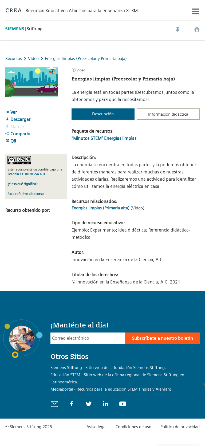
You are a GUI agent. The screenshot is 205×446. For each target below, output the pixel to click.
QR (10, 141)
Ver (11, 112)
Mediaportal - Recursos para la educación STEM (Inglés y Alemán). (111, 389)
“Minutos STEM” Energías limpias (104, 138)
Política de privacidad (180, 426)
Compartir (18, 133)
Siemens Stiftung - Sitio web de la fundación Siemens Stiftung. (108, 367)
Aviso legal (96, 426)
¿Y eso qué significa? (22, 184)
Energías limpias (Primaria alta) (100, 207)
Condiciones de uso (133, 426)
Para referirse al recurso (25, 194)
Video (34, 58)
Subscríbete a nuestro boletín (162, 338)
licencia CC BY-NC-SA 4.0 (26, 174)
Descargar (17, 119)
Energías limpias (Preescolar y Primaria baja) (86, 58)
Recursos (13, 58)
